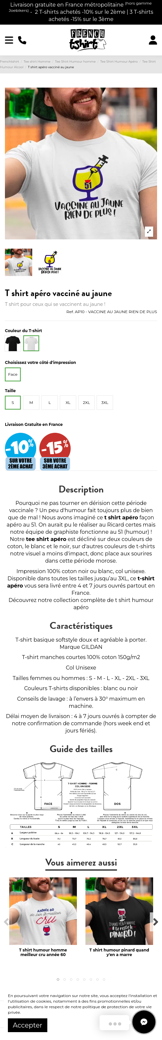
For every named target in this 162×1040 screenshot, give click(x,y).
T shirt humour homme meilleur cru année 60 (43, 952)
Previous (6, 921)
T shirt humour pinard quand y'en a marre (119, 952)
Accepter (27, 1025)
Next (155, 921)
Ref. (70, 311)
